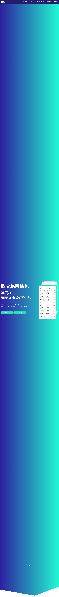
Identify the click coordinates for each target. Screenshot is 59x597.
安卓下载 (20, 312)
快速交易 (43, 1)
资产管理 (25, 1)
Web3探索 (37, 1)
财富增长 (49, 1)
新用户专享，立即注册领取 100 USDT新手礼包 (14, 306)
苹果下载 (7, 312)
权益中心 (55, 1)
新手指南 (31, 1)
